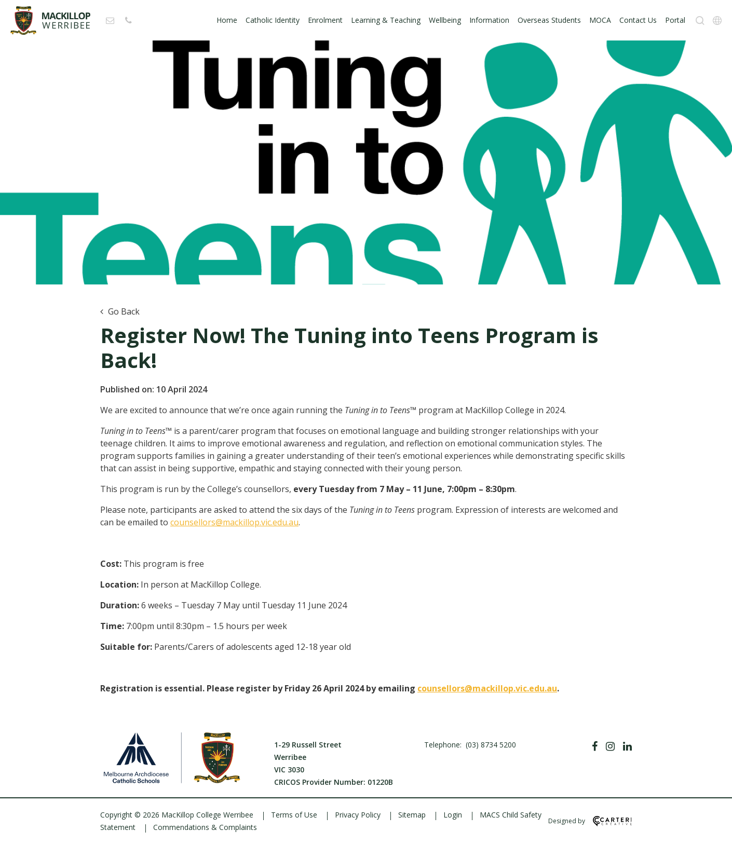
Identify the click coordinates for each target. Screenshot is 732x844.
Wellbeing (445, 20)
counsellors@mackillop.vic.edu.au (234, 522)
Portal (675, 20)
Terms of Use (294, 815)
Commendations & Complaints (205, 827)
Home (226, 20)
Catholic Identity (273, 20)
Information (489, 20)
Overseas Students (549, 20)
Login (452, 815)
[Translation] (717, 20)
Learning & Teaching (386, 20)
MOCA (600, 20)
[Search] (700, 20)
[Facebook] (595, 746)
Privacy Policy (358, 815)
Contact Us (638, 20)
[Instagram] (610, 746)
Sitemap (412, 815)
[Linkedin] (627, 746)
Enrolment (325, 20)
